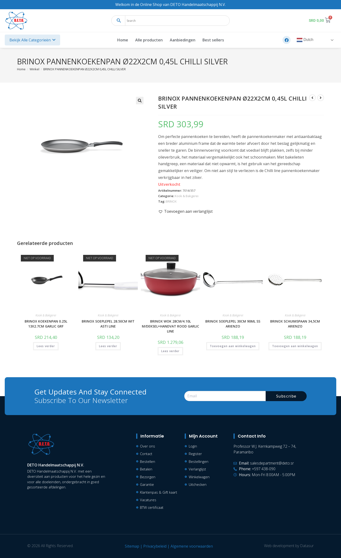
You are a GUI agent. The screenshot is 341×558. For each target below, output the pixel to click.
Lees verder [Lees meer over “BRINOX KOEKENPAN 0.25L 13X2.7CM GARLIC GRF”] (46, 346)
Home (122, 40)
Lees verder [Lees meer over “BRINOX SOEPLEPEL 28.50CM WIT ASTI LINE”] (108, 346)
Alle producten (149, 40)
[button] (140, 100)
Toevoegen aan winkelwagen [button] (233, 346)
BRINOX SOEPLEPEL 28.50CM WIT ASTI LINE (108, 323)
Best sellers (213, 40)
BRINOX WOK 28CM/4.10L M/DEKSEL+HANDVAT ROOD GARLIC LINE (170, 326)
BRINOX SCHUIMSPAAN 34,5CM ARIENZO (295, 323)
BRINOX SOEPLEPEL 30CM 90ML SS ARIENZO (232, 323)
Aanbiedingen (182, 40)
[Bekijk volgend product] (320, 97)
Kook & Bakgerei (186, 196)
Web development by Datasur (289, 545)
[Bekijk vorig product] (312, 97)
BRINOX (171, 201)
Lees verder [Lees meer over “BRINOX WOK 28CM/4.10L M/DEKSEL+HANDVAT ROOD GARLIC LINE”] (170, 351)
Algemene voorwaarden (191, 546)
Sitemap (132, 546)
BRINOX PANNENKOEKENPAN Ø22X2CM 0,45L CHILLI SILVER (84, 69)
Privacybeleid (154, 546)
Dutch (305, 40)
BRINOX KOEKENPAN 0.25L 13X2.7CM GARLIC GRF (46, 323)
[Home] (21, 69)
